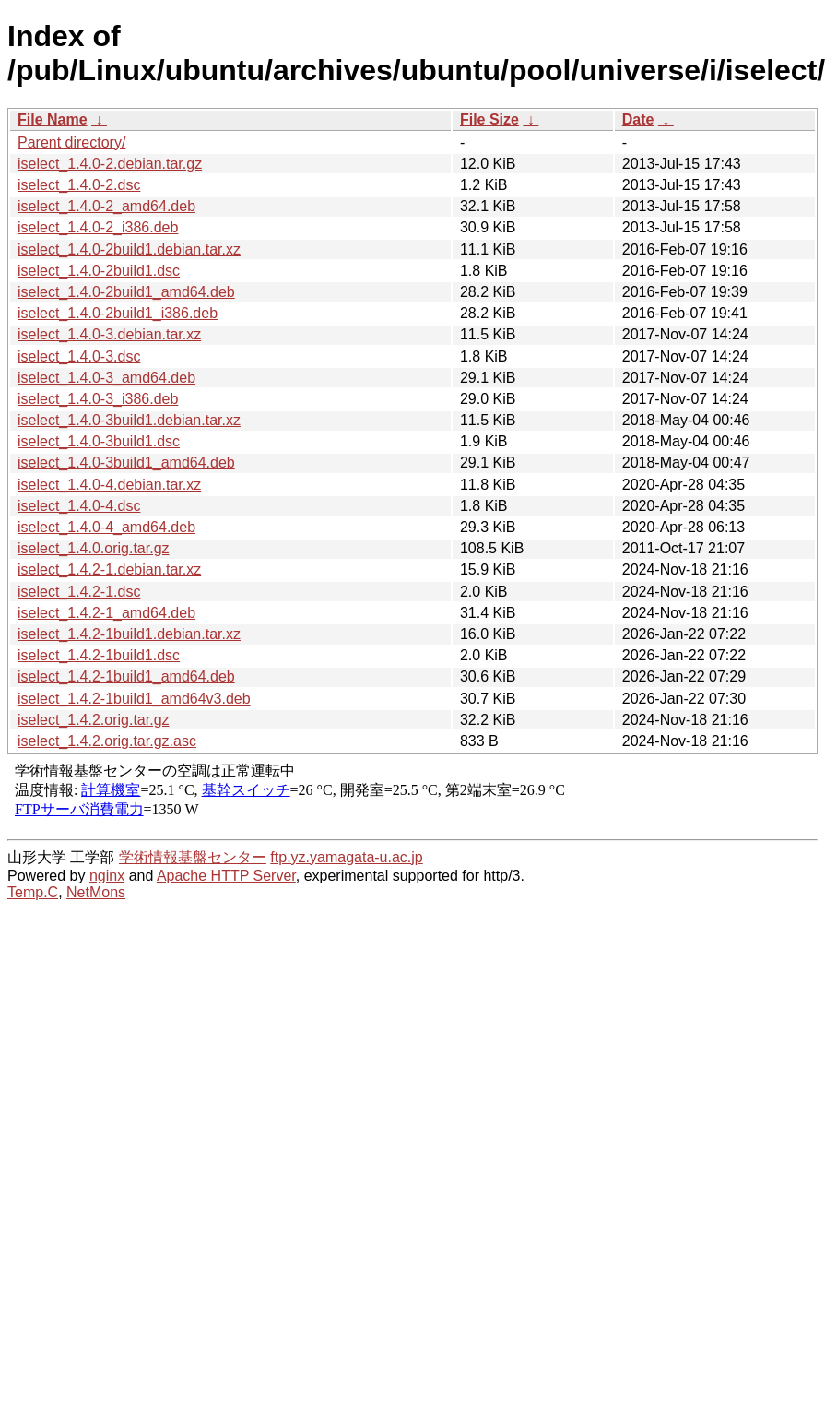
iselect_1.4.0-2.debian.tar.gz (110, 164)
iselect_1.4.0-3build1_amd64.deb (126, 462)
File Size (489, 119)
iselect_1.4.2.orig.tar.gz (94, 720)
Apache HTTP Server (226, 875)
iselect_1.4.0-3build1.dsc (99, 441)
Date (638, 119)
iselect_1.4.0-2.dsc (79, 185)
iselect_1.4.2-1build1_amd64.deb (126, 676)
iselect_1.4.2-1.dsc (79, 591)
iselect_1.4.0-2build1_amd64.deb (126, 292)
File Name (53, 119)
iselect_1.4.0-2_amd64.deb (106, 206)
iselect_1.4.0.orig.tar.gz (94, 548)
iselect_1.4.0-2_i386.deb (98, 227)
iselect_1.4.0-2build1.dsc (99, 271)
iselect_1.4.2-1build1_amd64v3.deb (134, 698)
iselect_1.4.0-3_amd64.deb (106, 377)
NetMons (95, 892)
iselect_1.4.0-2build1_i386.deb (118, 313)
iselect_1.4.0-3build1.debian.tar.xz (129, 420)
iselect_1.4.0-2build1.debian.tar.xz (129, 249)
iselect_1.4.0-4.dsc (79, 506)
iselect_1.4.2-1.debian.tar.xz (109, 569)
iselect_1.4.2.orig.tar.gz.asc (107, 741)
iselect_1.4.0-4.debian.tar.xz (109, 484)
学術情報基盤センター (192, 857)
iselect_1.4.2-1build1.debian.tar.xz (129, 634)
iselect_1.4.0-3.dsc (79, 356)
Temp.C (32, 892)
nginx (106, 875)
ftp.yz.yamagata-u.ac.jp (346, 857)
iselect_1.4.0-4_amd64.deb (106, 527)
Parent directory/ (71, 142)
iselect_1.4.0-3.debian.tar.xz (109, 334)
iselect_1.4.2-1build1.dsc (99, 655)
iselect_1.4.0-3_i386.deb (98, 399)
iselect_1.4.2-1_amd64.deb (106, 613)
